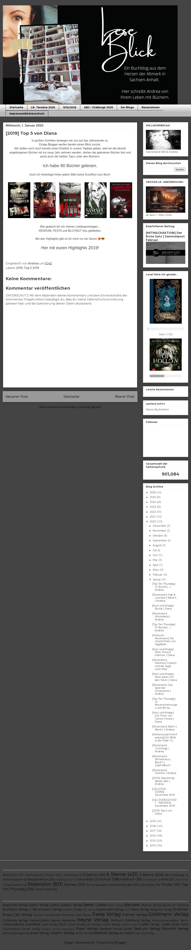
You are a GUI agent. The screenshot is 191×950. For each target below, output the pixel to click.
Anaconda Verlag (15, 905)
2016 (153, 835)
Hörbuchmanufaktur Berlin (170, 920)
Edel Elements (64, 915)
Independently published (21, 924)
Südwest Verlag (37, 933)
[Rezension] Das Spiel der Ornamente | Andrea (162, 689)
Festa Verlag (106, 914)
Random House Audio (115, 928)
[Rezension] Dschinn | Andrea (164, 772)
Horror (105, 879)
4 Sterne (116, 874)
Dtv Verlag (23, 914)
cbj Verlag (147, 933)
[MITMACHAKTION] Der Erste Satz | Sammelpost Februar (165, 236)
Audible (55, 905)
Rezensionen (151, 107)
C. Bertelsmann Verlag (45, 909)
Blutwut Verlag (151, 905)
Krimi (164, 879)
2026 (153, 492)
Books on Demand (175, 905)
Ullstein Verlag (62, 933)
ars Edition (127, 933)
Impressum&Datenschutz (26, 113)
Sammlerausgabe (14, 933)
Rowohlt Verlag (175, 928)
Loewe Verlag (110, 924)
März (156, 569)
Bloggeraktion (38, 879)
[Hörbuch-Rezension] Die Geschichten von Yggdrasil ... (164, 640)
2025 (153, 497)
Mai (155, 560)
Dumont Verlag (43, 915)
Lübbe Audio (170, 924)
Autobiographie (13, 879)
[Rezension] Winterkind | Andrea (161, 616)
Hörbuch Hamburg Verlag (130, 920)
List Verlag (93, 924)
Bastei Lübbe (94, 905)
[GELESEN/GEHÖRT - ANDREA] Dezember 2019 (164, 803)
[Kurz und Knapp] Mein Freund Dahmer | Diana (163, 652)
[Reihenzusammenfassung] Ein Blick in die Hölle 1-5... (164, 737)
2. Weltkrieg (69, 875)
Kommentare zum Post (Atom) (79, 407)
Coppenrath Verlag (110, 909)
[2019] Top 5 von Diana (162, 812)
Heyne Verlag (92, 919)
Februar (158, 574)
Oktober (158, 535)
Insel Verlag (49, 924)
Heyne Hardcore (62, 920)
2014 (153, 845)
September (160, 540)
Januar (157, 579)
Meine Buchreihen (157, 409)
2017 (153, 830)
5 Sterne (146, 875)
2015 (153, 840)
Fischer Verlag (134, 914)
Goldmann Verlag (168, 914)
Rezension (39, 884)
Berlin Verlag (115, 905)
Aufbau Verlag (71, 905)
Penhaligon (68, 929)
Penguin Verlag (51, 929)
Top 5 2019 (31, 268)
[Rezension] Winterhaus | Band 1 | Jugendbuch (161, 761)
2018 (153, 826)
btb (137, 933)
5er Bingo (127, 107)
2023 (153, 506)
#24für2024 (10, 875)
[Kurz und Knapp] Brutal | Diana (163, 607)
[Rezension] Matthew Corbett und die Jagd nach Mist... (164, 664)
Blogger (120, 942)
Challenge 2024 (64, 879)
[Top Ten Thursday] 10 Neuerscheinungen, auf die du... (164, 703)
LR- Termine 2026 (43, 107)
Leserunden (181, 879)
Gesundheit (85, 879)
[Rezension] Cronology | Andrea (160, 748)
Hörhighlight (150, 879)
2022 (153, 511)
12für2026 (69, 107)
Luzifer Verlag (149, 924)
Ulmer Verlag (83, 933)
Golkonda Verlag (15, 920)
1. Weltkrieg (30, 875)
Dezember (160, 525)
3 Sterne (90, 875)
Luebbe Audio (129, 924)
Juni (155, 555)
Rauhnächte (14, 884)
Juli (155, 550)
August (157, 545)
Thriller (167, 884)
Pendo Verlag (31, 928)
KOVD (62, 924)
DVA (127, 909)
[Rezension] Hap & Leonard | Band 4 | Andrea (164, 597)
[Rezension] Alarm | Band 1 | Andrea (164, 728)
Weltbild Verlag (106, 933)
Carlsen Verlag (72, 909)
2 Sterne (49, 875)
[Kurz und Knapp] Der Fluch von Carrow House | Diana (163, 717)
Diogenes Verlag (161, 909)
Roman (70, 884)
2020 (153, 521)
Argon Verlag (38, 905)
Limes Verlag (76, 924)
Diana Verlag (140, 909)
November (160, 530)
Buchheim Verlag (15, 909)
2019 (19, 268)
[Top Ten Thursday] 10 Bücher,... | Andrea (163, 586)
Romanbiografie (97, 884)
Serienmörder (123, 884)
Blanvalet (132, 905)
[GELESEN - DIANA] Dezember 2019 (163, 792)
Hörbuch (128, 879)
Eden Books (83, 915)
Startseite (16, 107)
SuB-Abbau (147, 884)
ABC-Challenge (174, 875)
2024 (153, 502)
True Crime (43, 889)
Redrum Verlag (147, 928)
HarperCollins (39, 920)
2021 (153, 516)
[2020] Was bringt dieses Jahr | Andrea (163, 781)
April (156, 565)
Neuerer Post (17, 396)
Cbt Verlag (89, 909)
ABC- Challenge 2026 (98, 107)
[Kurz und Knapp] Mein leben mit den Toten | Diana (164, 677)
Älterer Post (124, 396)
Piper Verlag (87, 928)
